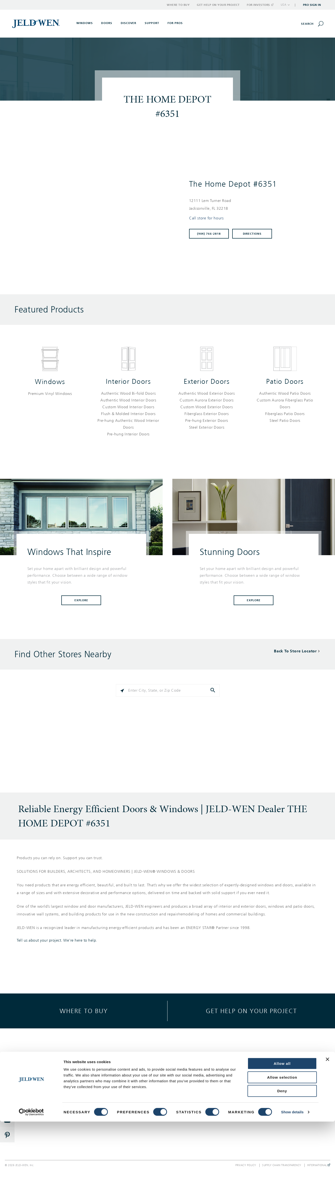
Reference (117, 1093)
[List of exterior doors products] (207, 410)
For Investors (260, 5)
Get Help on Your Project (218, 5)
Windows (50, 382)
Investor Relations (272, 1102)
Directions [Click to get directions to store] (252, 233)
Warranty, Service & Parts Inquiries (203, 1087)
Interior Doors (128, 381)
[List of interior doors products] (128, 414)
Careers (264, 1093)
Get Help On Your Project (203, 1076)
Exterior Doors (207, 381)
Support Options (196, 1067)
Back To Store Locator (295, 651)
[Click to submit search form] (213, 690)
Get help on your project (251, 1011)
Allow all (282, 1119)
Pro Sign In (312, 5)
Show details (292, 1167)
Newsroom (266, 1085)
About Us (265, 1067)
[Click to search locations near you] (122, 690)
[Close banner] (327, 1114)
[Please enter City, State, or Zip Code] (167, 690)
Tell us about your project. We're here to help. (57, 940)
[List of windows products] (50, 393)
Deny (282, 1146)
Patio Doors (285, 381)
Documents (118, 1102)
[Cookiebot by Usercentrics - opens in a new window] (31, 1167)
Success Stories (121, 1085)
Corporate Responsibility (277, 1076)
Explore (81, 600)
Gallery (114, 1067)
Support (152, 23)
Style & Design (120, 1076)
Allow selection (282, 1133)
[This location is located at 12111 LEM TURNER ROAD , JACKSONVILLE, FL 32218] (252, 204)
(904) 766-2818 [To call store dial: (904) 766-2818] (209, 233)
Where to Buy (178, 5)
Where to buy (84, 1011)
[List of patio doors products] (285, 407)
